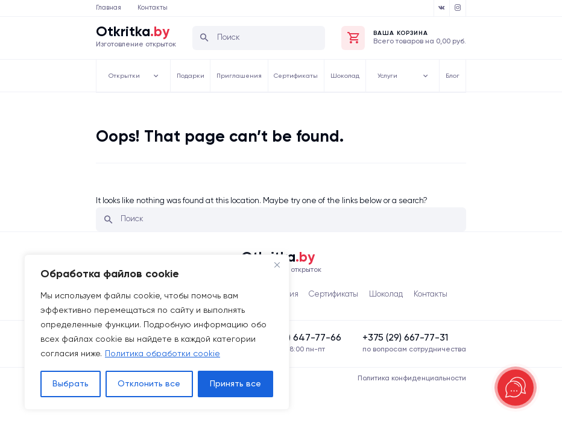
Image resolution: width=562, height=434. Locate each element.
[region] (156, 332)
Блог (454, 76)
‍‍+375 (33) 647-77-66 (296, 338)
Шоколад (349, 76)
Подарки (189, 76)
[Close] (277, 264)
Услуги (395, 76)
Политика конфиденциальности (412, 378)
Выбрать (70, 384)
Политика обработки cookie (162, 354)
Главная (108, 8)
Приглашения (239, 76)
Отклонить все (149, 384)
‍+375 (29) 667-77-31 (405, 338)
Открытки (128, 76)
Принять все (235, 384)
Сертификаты (298, 76)
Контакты (152, 8)
